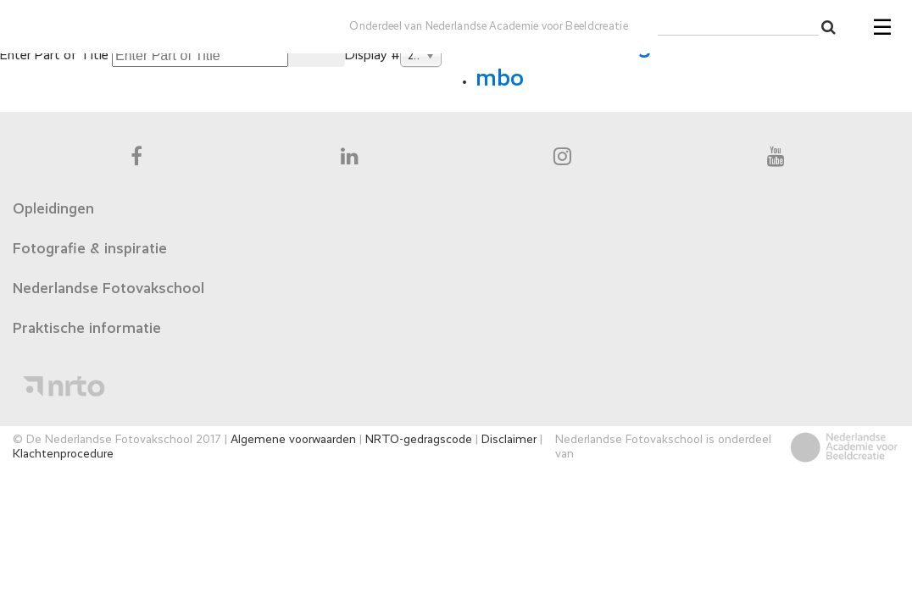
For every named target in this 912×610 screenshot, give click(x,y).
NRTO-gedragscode (418, 440)
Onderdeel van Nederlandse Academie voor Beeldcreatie (488, 26)
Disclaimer (509, 440)
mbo (499, 79)
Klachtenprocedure (63, 454)
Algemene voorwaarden (293, 440)
